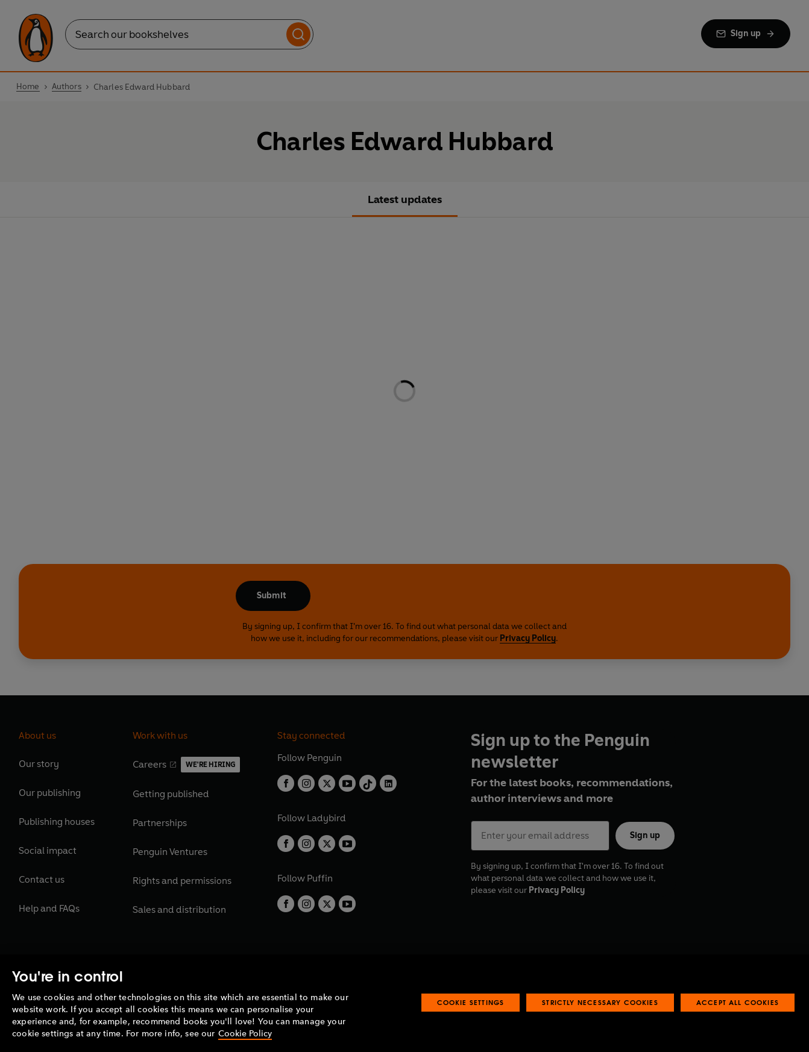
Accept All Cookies (737, 1002)
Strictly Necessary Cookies (600, 1002)
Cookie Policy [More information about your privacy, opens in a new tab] (245, 1034)
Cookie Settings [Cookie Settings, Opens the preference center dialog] (471, 1002)
